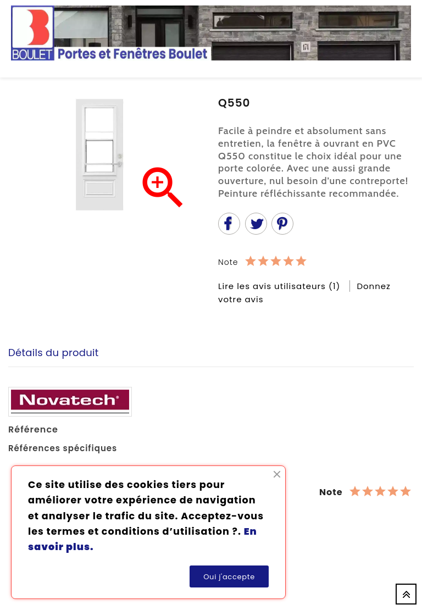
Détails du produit (53, 352)
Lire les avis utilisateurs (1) (280, 286)
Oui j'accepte (229, 577)
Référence (33, 430)
